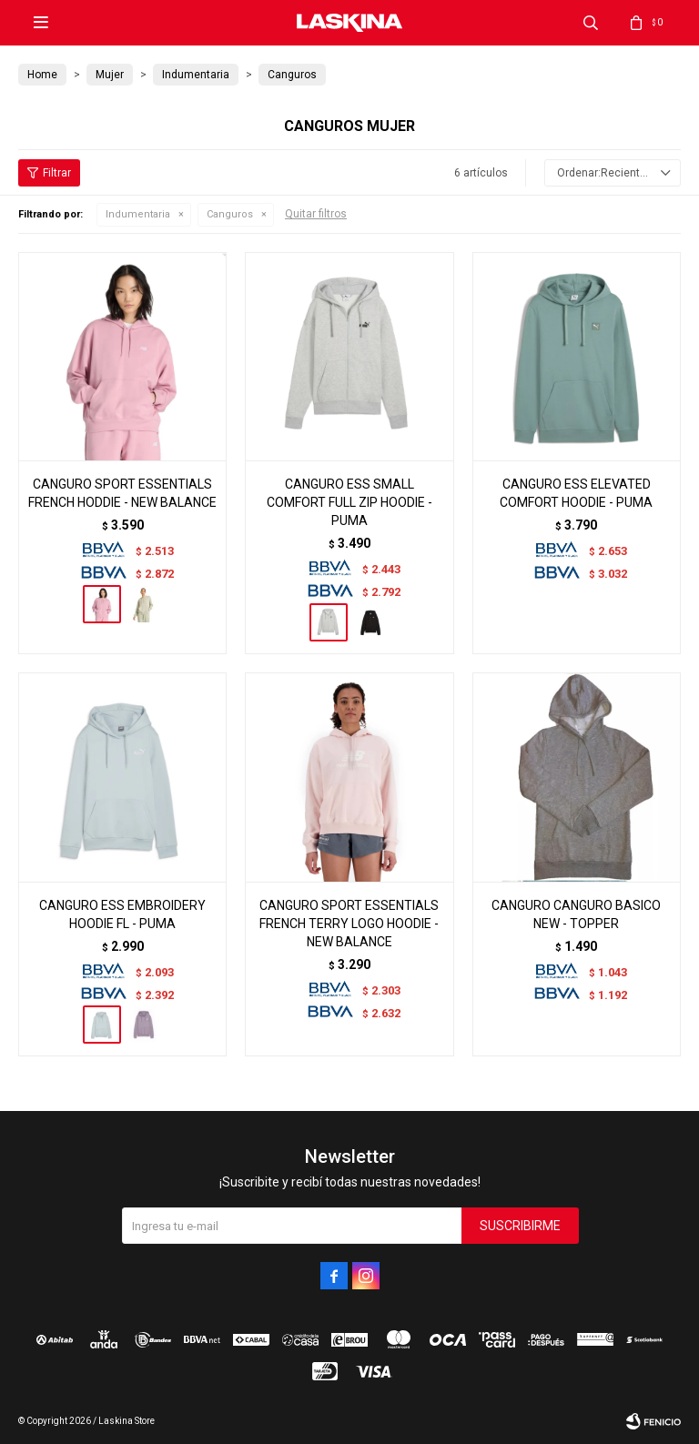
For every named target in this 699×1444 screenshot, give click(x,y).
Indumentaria (138, 214)
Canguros (230, 214)
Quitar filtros (316, 213)
